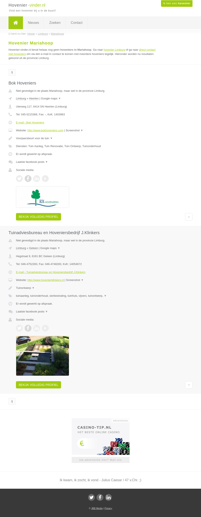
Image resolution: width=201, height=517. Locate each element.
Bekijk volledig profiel (38, 216)
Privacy (108, 508)
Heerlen (34, 98)
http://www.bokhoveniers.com (45, 130)
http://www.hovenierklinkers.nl (45, 280)
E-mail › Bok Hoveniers (30, 122)
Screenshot (74, 130)
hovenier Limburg (114, 49)
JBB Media (97, 508)
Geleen (33, 248)
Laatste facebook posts (32, 161)
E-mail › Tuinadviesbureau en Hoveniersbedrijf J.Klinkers (51, 272)
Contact (77, 22)
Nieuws (33, 22)
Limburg (21, 98)
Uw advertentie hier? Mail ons (100, 459)
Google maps (51, 98)
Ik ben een (176, 3)
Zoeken (54, 22)
